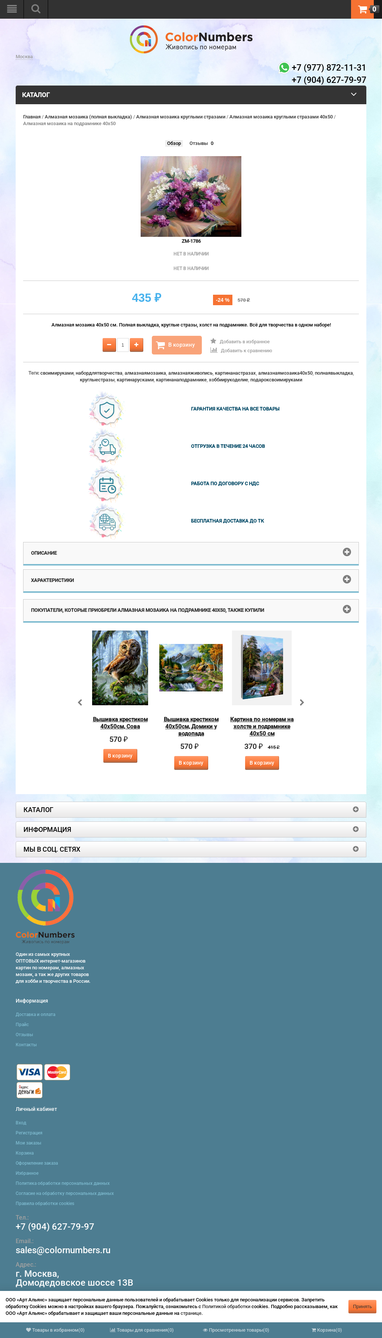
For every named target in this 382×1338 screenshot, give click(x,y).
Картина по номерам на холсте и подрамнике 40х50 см (262, 726)
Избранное (27, 1173)
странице (191, 1313)
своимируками (56, 373)
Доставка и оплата (35, 1014)
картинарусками (135, 379)
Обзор (174, 143)
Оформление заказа (37, 1163)
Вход (21, 1122)
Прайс (22, 1024)
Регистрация (29, 1133)
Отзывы (199, 143)
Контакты (26, 1044)
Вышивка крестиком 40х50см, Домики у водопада (191, 726)
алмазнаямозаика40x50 (285, 373)
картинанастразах (235, 373)
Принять (362, 1306)
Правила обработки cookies (45, 1203)
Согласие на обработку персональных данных (65, 1193)
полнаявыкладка (334, 373)
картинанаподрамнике (181, 379)
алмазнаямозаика (145, 373)
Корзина (25, 1153)
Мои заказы (28, 1143)
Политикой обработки (226, 1306)
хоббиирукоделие (228, 379)
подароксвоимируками (276, 379)
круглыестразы (97, 379)
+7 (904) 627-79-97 (55, 1226)
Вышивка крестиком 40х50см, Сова (120, 723)
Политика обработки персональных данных (63, 1183)
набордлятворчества (99, 373)
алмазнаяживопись (190, 373)
